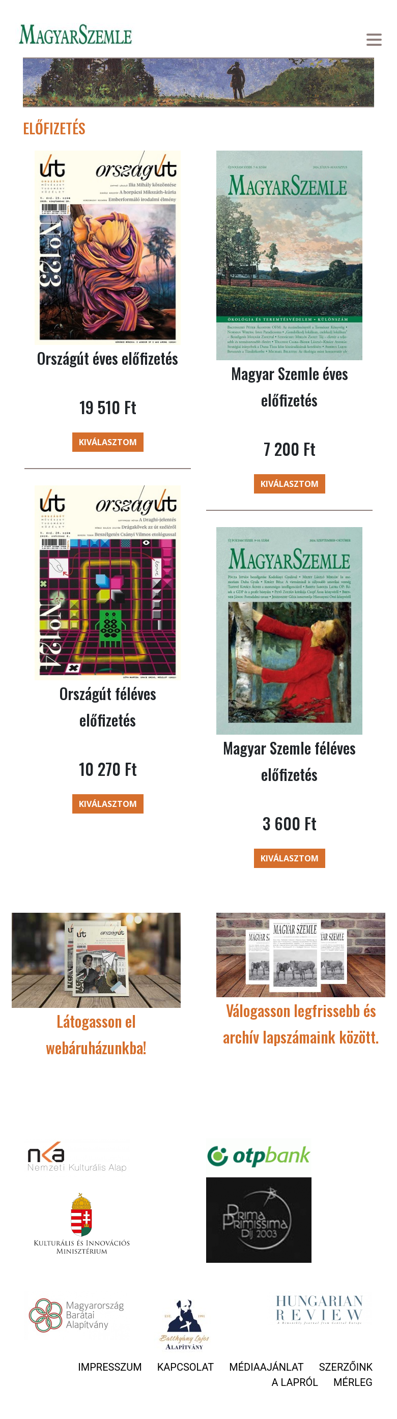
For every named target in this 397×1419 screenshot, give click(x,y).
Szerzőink (346, 1367)
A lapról (295, 1382)
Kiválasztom (108, 442)
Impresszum (109, 1367)
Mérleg (353, 1382)
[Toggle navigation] (374, 41)
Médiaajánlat (266, 1367)
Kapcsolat (185, 1367)
